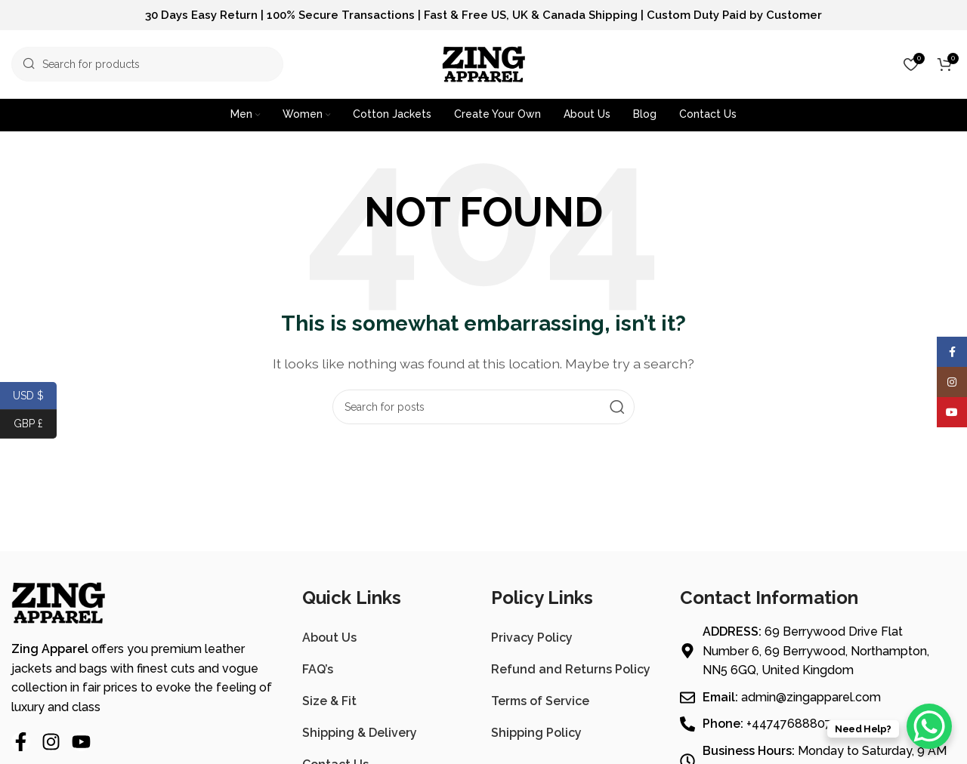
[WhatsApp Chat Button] (929, 726)
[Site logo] (483, 63)
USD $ (35, 396)
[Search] (147, 64)
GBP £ (35, 424)
